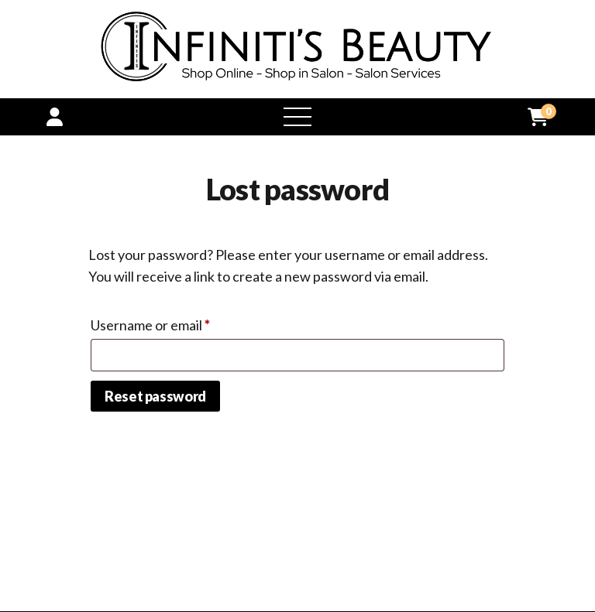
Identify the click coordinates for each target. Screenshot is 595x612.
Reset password (155, 396)
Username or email (178, 322)
